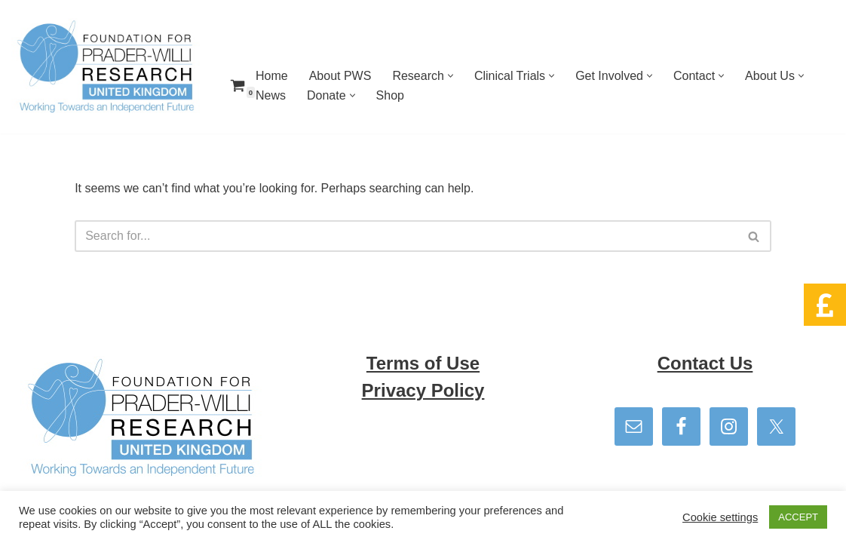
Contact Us (705, 363)
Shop (390, 95)
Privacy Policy (423, 390)
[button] (450, 75)
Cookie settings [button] (720, 517)
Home (272, 75)
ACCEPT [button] (798, 517)
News (271, 95)
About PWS (340, 75)
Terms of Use (423, 363)
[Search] (406, 236)
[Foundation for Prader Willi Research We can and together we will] (105, 67)
